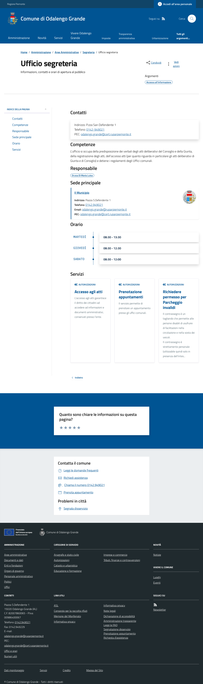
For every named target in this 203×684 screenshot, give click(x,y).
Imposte (106, 38)
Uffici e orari (10, 651)
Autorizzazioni (85, 284)
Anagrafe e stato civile (66, 555)
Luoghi (157, 577)
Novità (42, 38)
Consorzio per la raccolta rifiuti (70, 611)
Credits (67, 670)
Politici (7, 582)
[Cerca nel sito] (190, 19)
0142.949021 (94, 204)
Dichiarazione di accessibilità (119, 616)
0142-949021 (95, 129)
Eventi (157, 583)
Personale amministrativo (18, 576)
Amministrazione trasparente (120, 621)
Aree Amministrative (67, 52)
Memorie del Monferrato (67, 616)
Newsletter (159, 610)
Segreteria (89, 52)
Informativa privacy (64, 622)
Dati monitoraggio (14, 670)
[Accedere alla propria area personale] (175, 4)
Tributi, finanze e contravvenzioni (122, 560)
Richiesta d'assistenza (116, 638)
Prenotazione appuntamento (120, 633)
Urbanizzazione (160, 38)
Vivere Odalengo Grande (81, 35)
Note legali (110, 611)
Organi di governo (14, 571)
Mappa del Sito (94, 670)
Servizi (58, 38)
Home (24, 52)
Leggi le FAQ (111, 625)
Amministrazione (19, 38)
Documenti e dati (13, 560)
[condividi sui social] (153, 62)
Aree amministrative (15, 555)
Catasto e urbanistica (65, 565)
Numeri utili (10, 656)
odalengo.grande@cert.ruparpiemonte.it (106, 134)
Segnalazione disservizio (117, 629)
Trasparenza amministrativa (127, 36)
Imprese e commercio (115, 555)
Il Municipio (81, 192)
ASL (56, 605)
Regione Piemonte (16, 4)
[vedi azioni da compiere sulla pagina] (174, 64)
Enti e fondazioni (13, 565)
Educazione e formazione (68, 571)
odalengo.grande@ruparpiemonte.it (104, 209)
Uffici (7, 587)
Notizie (157, 555)
